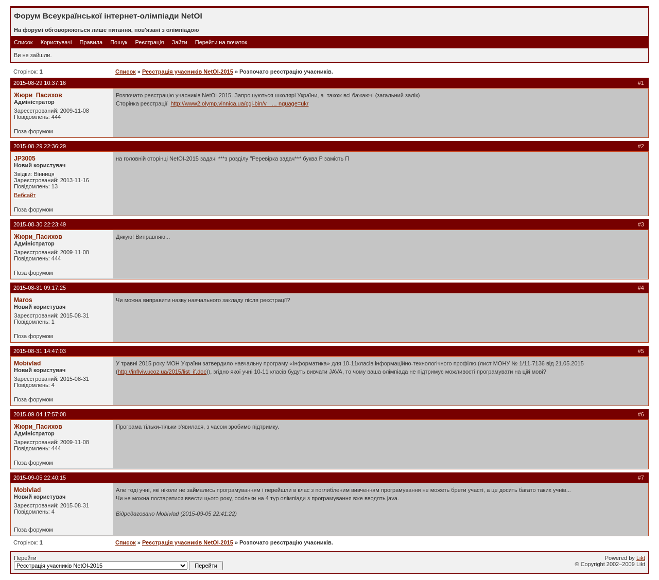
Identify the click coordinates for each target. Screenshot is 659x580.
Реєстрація (149, 42)
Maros (23, 300)
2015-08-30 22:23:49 (39, 224)
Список (23, 42)
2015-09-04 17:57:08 (39, 414)
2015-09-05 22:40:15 (39, 477)
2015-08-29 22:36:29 (39, 146)
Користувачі (56, 42)
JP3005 (25, 158)
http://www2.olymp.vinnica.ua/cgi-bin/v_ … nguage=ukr (239, 103)
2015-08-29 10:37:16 (39, 83)
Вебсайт (25, 195)
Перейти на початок (221, 42)
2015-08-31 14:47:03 (39, 351)
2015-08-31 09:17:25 (39, 288)
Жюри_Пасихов (38, 95)
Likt (640, 558)
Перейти (118, 562)
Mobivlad (27, 363)
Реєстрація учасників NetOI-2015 (187, 71)
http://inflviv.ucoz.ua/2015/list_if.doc (162, 371)
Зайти (179, 42)
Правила (90, 42)
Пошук (118, 42)
